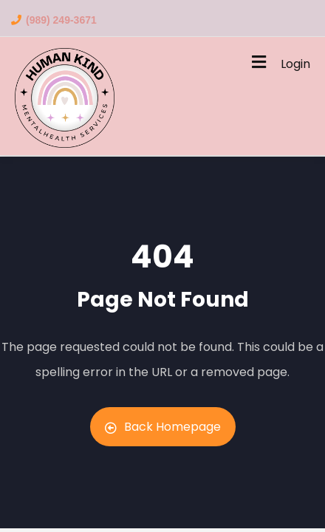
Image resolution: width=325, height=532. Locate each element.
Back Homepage (163, 426)
